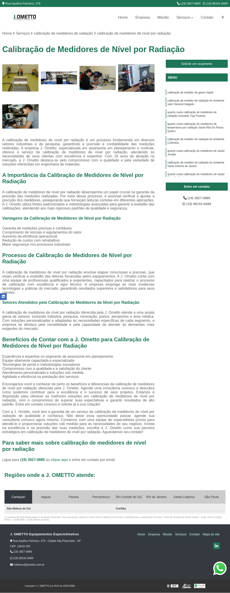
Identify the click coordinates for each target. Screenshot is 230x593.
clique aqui (59, 460)
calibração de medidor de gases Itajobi (190, 93)
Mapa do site (211, 534)
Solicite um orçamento (196, 64)
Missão (163, 17)
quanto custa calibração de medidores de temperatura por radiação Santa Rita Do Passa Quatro (195, 130)
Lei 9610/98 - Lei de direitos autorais (31, 520)
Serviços (183, 17)
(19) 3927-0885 (189, 3)
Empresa (142, 17)
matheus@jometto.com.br (27, 565)
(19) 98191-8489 (215, 3)
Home (123, 17)
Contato (207, 17)
